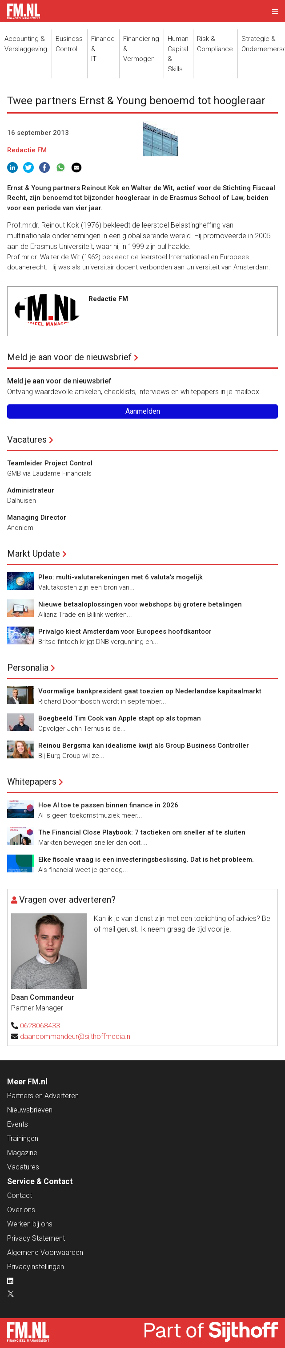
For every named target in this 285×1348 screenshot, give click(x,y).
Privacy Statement (36, 1238)
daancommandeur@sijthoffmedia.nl (76, 1036)
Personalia (27, 667)
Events (17, 1124)
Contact (19, 1195)
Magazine (22, 1152)
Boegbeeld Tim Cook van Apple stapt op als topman (119, 718)
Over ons (21, 1209)
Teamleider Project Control (49, 463)
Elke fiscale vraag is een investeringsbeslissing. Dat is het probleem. (146, 859)
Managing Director (36, 517)
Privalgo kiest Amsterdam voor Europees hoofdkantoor (125, 631)
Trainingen (22, 1138)
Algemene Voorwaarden (45, 1252)
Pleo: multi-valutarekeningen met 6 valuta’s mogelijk (120, 577)
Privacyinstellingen (35, 1266)
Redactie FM (27, 150)
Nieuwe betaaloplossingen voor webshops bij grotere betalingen (140, 604)
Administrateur (30, 490)
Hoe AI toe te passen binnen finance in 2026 (108, 805)
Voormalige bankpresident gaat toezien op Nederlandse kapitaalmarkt (149, 691)
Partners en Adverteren (43, 1095)
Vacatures (27, 439)
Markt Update (33, 553)
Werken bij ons (29, 1224)
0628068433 (40, 1026)
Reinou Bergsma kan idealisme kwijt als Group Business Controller (143, 745)
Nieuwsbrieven (29, 1110)
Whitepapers (31, 781)
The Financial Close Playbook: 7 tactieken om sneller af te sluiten (141, 832)
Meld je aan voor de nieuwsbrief (69, 357)
